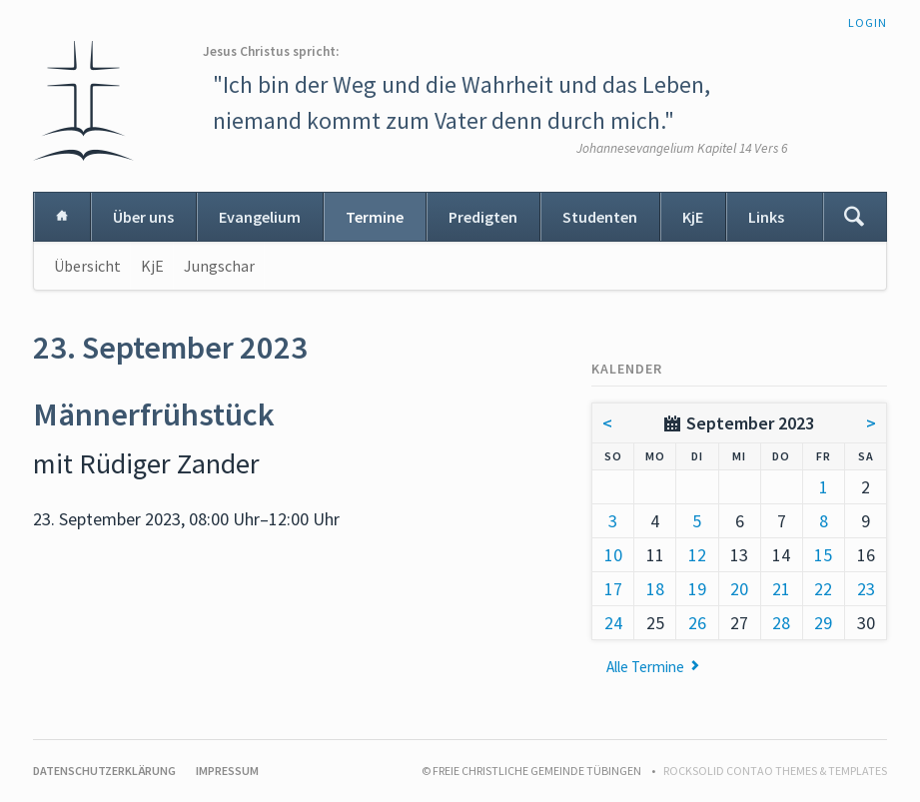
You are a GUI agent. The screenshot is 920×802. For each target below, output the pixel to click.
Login (867, 22)
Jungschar (219, 266)
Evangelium (260, 217)
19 (697, 588)
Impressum (227, 770)
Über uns (143, 217)
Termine (375, 217)
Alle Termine (645, 666)
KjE (692, 217)
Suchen (854, 217)
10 (613, 554)
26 (697, 622)
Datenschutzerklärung (104, 770)
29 (823, 622)
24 (613, 622)
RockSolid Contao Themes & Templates (775, 770)
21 (781, 588)
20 (739, 588)
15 (823, 554)
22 (823, 588)
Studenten (599, 217)
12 (697, 554)
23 (866, 588)
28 (781, 622)
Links (766, 217)
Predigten (483, 217)
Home (62, 217)
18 (655, 588)
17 (613, 588)
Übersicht (87, 266)
